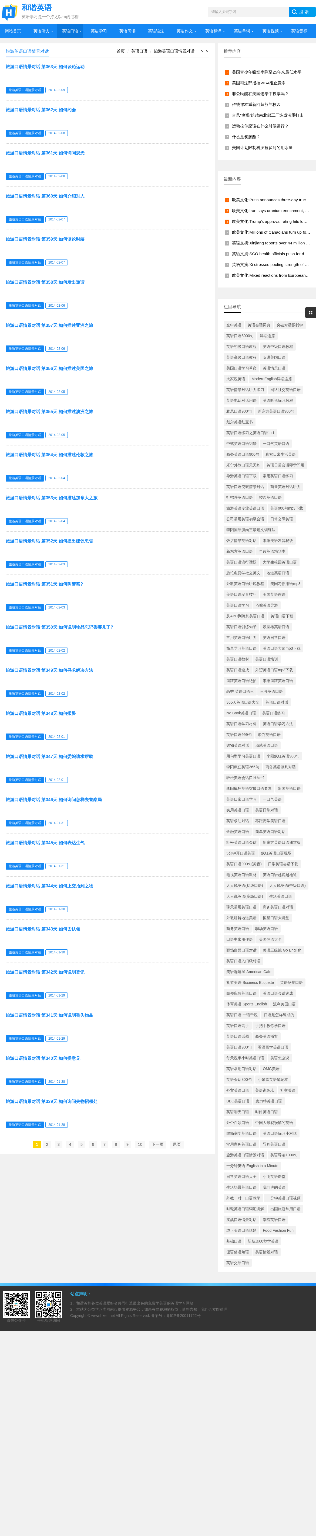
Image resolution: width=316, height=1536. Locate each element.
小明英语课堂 (274, 1176)
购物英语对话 (237, 745)
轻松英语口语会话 (241, 842)
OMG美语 (271, 1069)
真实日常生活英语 (280, 454)
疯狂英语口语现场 (276, 853)
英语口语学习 (237, 605)
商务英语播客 (266, 1036)
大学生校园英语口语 (280, 562)
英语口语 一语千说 (242, 1015)
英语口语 (70, 31)
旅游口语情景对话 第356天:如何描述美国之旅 (49, 368)
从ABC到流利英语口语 (245, 616)
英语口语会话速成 (278, 993)
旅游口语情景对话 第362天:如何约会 (41, 110)
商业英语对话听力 (285, 487)
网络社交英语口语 (285, 390)
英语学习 (99, 31)
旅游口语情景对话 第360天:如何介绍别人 (45, 196)
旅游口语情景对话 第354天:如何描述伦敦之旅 (49, 454)
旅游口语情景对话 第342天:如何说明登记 (45, 972)
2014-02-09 (56, 90)
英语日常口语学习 (241, 799)
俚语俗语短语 (237, 1252)
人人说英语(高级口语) (244, 896)
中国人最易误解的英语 (274, 1122)
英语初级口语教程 (241, 346)
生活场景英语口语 (241, 1187)
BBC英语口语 (237, 1101)
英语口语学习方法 (278, 724)
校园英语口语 (270, 497)
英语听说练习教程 (278, 400)
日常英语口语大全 (241, 1176)
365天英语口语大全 (242, 702)
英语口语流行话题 (241, 562)
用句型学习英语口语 (243, 756)
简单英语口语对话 (270, 831)
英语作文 (185, 31)
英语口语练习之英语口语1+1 (250, 433)
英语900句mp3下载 (286, 508)
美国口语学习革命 (241, 368)
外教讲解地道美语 (241, 918)
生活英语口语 (280, 896)
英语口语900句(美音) (244, 864)
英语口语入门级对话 (243, 961)
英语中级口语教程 (278, 346)
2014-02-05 (56, 392)
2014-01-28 (56, 1082)
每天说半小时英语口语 (245, 1058)
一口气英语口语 (276, 443)
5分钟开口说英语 (240, 853)
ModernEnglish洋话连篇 (271, 379)
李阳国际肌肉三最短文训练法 (250, 530)
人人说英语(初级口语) (244, 885)
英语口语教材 (237, 659)
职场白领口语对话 (241, 950)
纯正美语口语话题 (241, 1230)
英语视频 (271, 31)
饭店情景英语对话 (241, 540)
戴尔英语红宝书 (239, 422)
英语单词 (242, 31)
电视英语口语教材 (241, 875)
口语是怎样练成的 (279, 1015)
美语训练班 (264, 1090)
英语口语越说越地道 (280, 875)
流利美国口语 (284, 1004)
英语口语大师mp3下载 (281, 648)
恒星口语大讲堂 (276, 918)
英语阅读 (127, 31)
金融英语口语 (237, 831)
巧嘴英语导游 (266, 605)
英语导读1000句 (284, 1155)
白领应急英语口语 (241, 993)
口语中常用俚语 (239, 939)
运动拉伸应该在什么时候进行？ (260, 126)
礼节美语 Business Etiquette (250, 982)
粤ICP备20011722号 (183, 1315)
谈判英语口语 (269, 734)
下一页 (158, 1144)
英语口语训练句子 (241, 627)
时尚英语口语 (266, 1112)
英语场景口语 (291, 982)
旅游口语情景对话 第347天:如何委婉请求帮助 (49, 756)
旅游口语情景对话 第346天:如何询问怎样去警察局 (54, 799)
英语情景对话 (266, 1252)
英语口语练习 (273, 713)
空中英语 (233, 325)
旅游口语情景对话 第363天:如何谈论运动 (45, 66)
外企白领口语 (237, 1122)
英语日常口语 (274, 637)
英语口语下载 (282, 616)
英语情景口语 (274, 368)
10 (140, 1144)
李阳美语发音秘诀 (278, 540)
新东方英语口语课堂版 (282, 842)
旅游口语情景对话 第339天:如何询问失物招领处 (52, 1101)
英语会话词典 (259, 325)
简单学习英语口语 (241, 648)
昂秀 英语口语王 (240, 691)
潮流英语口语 (274, 1219)
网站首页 (13, 31)
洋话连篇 (267, 336)
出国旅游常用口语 (285, 1209)
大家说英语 (235, 379)
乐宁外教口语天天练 (243, 465)
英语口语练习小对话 (280, 1133)
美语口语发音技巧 (241, 594)
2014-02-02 (56, 650)
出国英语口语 (289, 788)
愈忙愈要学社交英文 (243, 573)
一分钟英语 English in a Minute (252, 1166)
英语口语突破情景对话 (245, 487)
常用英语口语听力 (241, 637)
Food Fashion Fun (278, 1230)
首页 (121, 51)
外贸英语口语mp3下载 (274, 670)
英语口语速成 (237, 670)
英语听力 (41, 31)
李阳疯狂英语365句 (242, 767)
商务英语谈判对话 (280, 767)
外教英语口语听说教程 (245, 584)
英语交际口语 (237, 1263)
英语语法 (156, 31)
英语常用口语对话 (241, 1069)
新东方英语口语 (239, 551)
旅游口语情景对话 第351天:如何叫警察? (44, 584)
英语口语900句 (238, 1047)
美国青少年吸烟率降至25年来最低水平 (266, 72)
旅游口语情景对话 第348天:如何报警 (41, 713)
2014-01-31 (56, 823)
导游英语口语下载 (241, 476)
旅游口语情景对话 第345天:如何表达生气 (45, 842)
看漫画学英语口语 (273, 1047)
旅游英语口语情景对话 (174, 51)
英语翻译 (213, 31)
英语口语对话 (276, 702)
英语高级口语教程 (241, 357)
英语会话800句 (238, 1079)
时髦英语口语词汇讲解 (245, 1209)
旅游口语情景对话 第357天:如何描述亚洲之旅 (49, 325)
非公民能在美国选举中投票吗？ (260, 93)
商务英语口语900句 (242, 454)
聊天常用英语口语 (241, 907)
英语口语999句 (238, 734)
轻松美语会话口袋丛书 (245, 778)
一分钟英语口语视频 (284, 1198)
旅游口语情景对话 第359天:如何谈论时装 (45, 239)
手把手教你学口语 (270, 1025)
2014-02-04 (56, 478)
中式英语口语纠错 (241, 443)
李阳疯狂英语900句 (283, 756)
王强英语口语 (271, 691)
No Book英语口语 (241, 713)
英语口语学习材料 (241, 724)
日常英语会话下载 (283, 864)
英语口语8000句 (240, 336)
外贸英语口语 (237, 1090)
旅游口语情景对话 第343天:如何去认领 (43, 929)
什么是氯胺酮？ (246, 136)
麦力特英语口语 (269, 1101)
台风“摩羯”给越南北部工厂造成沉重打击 (268, 115)
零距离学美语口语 (270, 821)
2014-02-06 (56, 305)
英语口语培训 (266, 659)
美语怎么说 (279, 1058)
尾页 (177, 1144)
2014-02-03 (56, 564)
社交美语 (287, 1090)
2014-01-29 (56, 995)
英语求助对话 (237, 821)
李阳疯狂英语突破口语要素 (249, 788)
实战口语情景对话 (241, 1219)
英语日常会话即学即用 (285, 465)
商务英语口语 (237, 928)
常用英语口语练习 (278, 476)
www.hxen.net (103, 1315)
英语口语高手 (237, 1025)
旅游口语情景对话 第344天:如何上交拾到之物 (49, 886)
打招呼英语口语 (239, 497)
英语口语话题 (237, 1036)
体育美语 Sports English (246, 1004)
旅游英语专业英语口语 (245, 508)
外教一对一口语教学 (243, 1198)
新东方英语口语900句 (276, 411)
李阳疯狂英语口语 (278, 681)
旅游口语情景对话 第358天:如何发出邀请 (45, 282)
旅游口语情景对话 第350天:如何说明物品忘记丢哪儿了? (59, 627)
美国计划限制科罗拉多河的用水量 (262, 147)
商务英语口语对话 (278, 907)
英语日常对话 (266, 810)
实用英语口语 (237, 810)
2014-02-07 (56, 219)
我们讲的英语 (274, 1187)
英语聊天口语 (237, 1112)
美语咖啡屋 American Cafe (248, 972)
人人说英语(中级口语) (287, 885)
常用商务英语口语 (241, 1144)
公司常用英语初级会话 (245, 519)
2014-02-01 (56, 737)
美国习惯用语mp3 (285, 584)
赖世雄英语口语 (276, 627)
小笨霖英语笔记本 (273, 1079)
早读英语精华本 (272, 551)
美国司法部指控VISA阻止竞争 (259, 83)
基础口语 (233, 1241)
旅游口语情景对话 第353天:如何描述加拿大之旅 (52, 498)
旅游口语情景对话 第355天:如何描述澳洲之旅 (49, 411)
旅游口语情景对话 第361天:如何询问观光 (45, 153)
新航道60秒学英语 (263, 1241)
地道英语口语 (278, 573)
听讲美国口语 (274, 357)
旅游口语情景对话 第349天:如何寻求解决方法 (49, 670)
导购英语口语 (274, 1144)
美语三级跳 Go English (282, 950)
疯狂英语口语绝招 (241, 681)
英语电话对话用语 (241, 400)
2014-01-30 (56, 909)
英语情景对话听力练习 (245, 390)
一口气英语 (272, 799)
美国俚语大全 (270, 939)
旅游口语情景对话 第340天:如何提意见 (43, 1058)
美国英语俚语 (274, 594)
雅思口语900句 (238, 411)
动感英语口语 (266, 745)
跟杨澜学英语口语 (241, 1133)
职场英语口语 (266, 928)
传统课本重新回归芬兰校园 (256, 104)
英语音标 (299, 31)
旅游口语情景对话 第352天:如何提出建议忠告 (49, 541)
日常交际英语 (281, 519)
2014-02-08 (56, 133)
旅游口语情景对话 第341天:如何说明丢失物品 (49, 1015)
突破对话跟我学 (290, 325)
